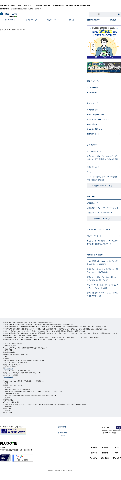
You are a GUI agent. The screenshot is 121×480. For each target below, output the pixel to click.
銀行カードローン (53, 20)
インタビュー (94, 458)
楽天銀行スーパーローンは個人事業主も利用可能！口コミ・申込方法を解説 (102, 270)
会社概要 (94, 447)
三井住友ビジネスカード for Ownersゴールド (102, 208)
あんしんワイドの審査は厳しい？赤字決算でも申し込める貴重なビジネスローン (102, 242)
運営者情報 (62, 427)
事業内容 (94, 453)
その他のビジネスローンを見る (103, 186)
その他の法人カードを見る (103, 219)
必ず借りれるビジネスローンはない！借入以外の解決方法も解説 (102, 294)
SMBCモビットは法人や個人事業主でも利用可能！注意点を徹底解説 (102, 178)
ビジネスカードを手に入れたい (97, 119)
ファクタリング (31, 20)
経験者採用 (105, 458)
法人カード (73, 20)
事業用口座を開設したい (95, 115)
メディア (116, 447)
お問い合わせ (116, 458)
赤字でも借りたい (93, 124)
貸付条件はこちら (8, 369)
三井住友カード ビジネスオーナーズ (99, 213)
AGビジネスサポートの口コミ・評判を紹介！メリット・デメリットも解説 (102, 286)
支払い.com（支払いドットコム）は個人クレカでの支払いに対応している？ (102, 278)
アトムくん (62, 435)
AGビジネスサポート (94, 151)
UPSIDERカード (92, 203)
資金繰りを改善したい (94, 129)
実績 (116, 453)
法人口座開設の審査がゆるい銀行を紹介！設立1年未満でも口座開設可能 (102, 262)
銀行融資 (113, 20)
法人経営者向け (92, 88)
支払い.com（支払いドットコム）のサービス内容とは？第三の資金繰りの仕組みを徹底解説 (102, 159)
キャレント (91, 172)
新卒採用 (105, 453)
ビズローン (8, 14)
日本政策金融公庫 (93, 20)
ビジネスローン (10, 20)
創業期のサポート (93, 134)
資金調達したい (92, 110)
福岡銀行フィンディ (94, 167)
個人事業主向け (92, 92)
